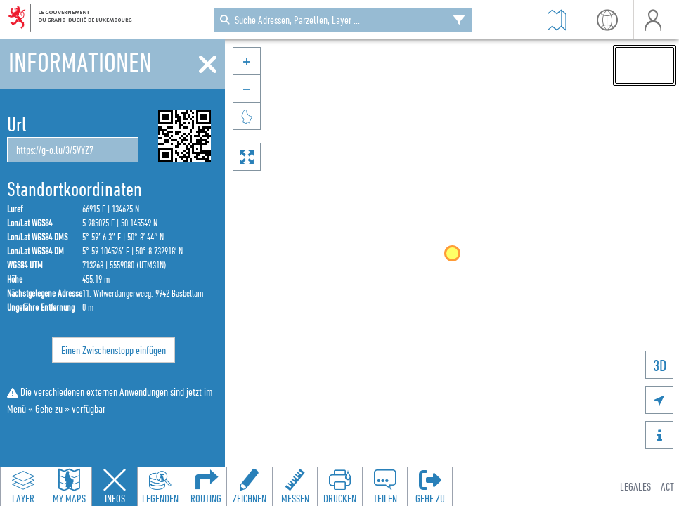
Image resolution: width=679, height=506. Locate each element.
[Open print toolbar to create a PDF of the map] (339, 486)
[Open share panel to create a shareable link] (384, 486)
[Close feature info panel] (114, 486)
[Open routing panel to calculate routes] (205, 486)
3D (659, 365)
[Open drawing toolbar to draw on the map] (249, 486)
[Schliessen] (207, 65)
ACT (667, 486)
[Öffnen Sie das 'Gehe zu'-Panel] (429, 486)
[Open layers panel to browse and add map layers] (23, 486)
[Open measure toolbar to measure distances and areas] (294, 486)
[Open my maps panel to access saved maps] (68, 486)
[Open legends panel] (160, 486)
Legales (635, 486)
